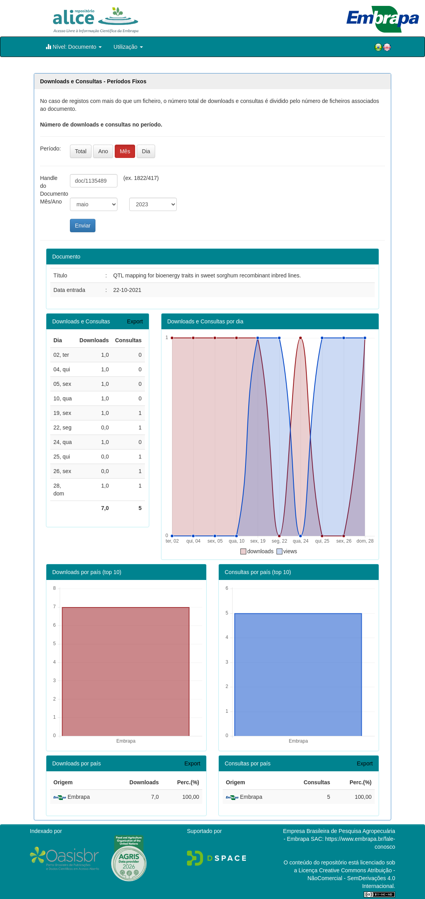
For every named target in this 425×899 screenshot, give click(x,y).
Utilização (128, 47)
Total (81, 151)
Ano (103, 151)
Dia (146, 151)
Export (135, 321)
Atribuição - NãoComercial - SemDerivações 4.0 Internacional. (351, 878)
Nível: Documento (74, 46)
